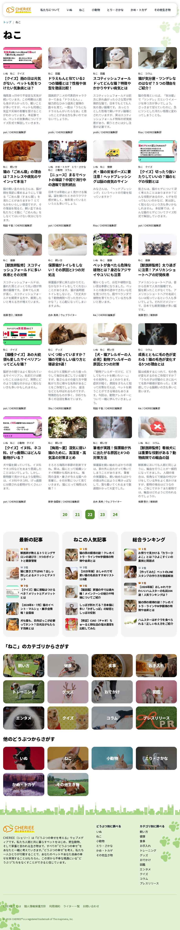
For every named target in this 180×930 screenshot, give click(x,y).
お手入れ (145, 846)
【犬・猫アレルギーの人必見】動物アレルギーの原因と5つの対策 (112, 359)
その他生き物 (162, 10)
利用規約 (54, 906)
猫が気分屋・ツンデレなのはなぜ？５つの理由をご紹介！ (157, 83)
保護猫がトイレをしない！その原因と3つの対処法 (66, 269)
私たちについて (50, 10)
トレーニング (148, 850)
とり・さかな (115, 10)
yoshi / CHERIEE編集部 (60, 132)
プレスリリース (149, 883)
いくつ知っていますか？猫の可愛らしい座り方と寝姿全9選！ (67, 359)
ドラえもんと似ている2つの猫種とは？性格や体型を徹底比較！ (67, 83)
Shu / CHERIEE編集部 (59, 408)
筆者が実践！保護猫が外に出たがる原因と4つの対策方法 (112, 452)
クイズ (20, 73)
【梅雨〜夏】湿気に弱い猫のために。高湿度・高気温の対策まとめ (67, 452)
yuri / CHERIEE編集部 (14, 132)
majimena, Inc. (65, 919)
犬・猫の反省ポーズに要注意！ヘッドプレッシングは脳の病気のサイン (112, 176)
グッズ (58, 349)
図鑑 (57, 73)
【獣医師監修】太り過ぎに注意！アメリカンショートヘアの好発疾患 (157, 269)
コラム (148, 73)
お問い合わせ (91, 906)
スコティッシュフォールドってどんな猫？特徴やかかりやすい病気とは (112, 83)
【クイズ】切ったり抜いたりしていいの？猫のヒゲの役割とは (157, 176)
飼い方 (13, 166)
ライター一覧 (71, 906)
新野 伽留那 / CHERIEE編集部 (63, 501)
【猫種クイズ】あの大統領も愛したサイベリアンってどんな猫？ (22, 359)
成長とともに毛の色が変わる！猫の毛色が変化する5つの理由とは (157, 359)
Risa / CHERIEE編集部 (149, 132)
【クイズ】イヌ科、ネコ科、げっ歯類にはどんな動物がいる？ (22, 452)
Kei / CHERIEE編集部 (104, 315)
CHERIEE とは (12, 906)
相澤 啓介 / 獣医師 (12, 315)
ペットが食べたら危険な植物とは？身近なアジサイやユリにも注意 (112, 269)
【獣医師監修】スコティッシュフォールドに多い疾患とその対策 (22, 269)
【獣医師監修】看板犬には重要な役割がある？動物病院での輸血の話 (157, 452)
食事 (142, 841)
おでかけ (145, 860)
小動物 (96, 10)
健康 (109, 166)
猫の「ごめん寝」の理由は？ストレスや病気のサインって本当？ (22, 176)
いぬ (69, 10)
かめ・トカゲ (139, 10)
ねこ (82, 10)
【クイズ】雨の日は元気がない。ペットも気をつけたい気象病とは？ (22, 83)
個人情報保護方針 (35, 906)
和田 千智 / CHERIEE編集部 (17, 225)
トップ (7, 22)
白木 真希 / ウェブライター (62, 315)
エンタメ (145, 869)
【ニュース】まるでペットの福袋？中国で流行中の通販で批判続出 (67, 179)
